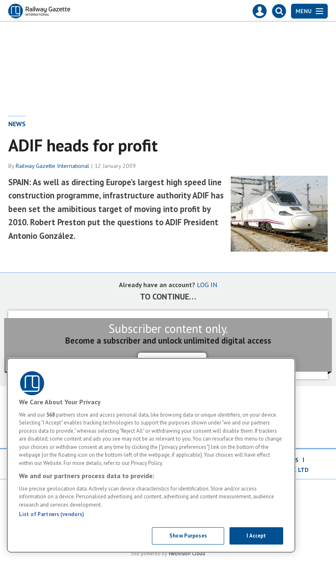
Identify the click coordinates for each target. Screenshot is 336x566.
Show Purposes (188, 535)
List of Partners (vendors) (51, 514)
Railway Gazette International (52, 166)
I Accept (256, 535)
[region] (151, 455)
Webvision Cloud (186, 553)
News (17, 124)
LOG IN (207, 285)
